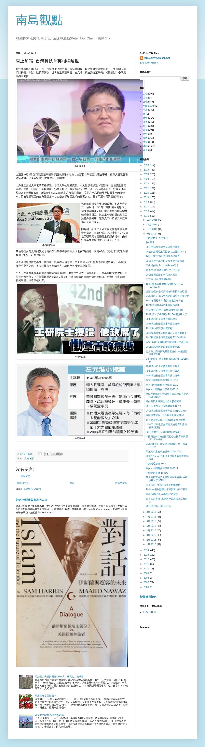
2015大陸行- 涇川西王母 (158, 506)
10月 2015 (152, 229)
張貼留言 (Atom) (32, 488)
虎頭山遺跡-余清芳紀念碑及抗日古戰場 (166, 291)
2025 (147, 169)
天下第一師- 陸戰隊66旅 (158, 279)
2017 (147, 206)
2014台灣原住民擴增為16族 (49, 714)
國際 (145, 138)
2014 (147, 550)
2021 (147, 188)
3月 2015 (151, 535)
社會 (145, 117)
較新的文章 (23, 483)
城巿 (145, 121)
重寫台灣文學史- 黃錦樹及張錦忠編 (164, 309)
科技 (32, 458)
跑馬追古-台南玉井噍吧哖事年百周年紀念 (167, 296)
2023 (147, 179)
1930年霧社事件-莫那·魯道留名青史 (164, 300)
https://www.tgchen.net (157, 58)
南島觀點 (39, 20)
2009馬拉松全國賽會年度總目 (161, 319)
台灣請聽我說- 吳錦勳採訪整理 (162, 494)
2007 (147, 582)
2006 (147, 587)
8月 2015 (151, 512)
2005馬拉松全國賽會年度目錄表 (163, 375)
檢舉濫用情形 (148, 596)
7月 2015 (151, 516)
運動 (145, 146)
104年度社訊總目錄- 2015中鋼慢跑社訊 (166, 314)
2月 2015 (151, 539)
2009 (147, 573)
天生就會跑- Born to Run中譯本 (162, 265)
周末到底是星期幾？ (45, 695)
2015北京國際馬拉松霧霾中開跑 (163, 346)
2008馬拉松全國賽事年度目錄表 (163, 323)
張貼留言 (25, 476)
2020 (147, 192)
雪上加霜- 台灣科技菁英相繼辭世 (163, 485)
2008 (147, 577)
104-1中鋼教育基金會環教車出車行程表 (166, 489)
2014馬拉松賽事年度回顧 (159, 328)
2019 (147, 197)
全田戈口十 (149, 105)
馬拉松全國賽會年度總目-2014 (162, 468)
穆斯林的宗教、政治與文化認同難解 (165, 415)
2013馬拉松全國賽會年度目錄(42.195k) (166, 410)
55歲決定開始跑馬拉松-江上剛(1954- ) (166, 251)
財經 (145, 134)
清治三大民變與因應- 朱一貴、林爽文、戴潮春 (59, 676)
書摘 (145, 129)
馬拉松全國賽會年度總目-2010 (162, 380)
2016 (147, 211)
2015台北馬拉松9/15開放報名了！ (164, 406)
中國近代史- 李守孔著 (157, 237)
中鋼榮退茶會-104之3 (157, 472)
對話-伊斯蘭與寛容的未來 (31, 499)
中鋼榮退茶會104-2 (156, 463)
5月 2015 (151, 526)
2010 (147, 568)
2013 (147, 554)
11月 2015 (152, 224)
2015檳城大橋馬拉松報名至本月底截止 (166, 333)
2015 (147, 216)
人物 (26, 458)
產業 (145, 142)
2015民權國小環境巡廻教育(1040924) (165, 337)
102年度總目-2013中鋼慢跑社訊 (163, 305)
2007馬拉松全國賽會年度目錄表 (163, 366)
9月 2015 (151, 233)
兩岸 (145, 109)
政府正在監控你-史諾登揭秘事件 (163, 256)
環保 (145, 150)
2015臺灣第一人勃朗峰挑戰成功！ (164, 432)
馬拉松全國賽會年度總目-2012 (162, 389)
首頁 (72, 483)
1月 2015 (151, 544)
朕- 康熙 (150, 242)
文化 (145, 101)
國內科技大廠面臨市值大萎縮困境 (163, 401)
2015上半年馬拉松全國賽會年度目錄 (165, 261)
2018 (147, 202)
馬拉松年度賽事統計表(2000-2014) (164, 451)
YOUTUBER (149, 612)
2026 (147, 165)
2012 (147, 559)
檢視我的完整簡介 (149, 63)
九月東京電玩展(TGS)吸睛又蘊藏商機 (165, 420)
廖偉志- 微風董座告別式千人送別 (163, 270)
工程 (145, 97)
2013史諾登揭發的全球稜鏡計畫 (163, 247)
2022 (147, 183)
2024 (147, 174)
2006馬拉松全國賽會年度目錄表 (163, 371)
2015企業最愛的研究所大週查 (161, 274)
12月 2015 (152, 219)
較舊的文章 (121, 483)
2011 (147, 564)
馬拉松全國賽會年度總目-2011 (162, 384)
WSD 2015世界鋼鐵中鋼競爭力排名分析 (167, 342)
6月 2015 (151, 521)
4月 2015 (151, 530)
